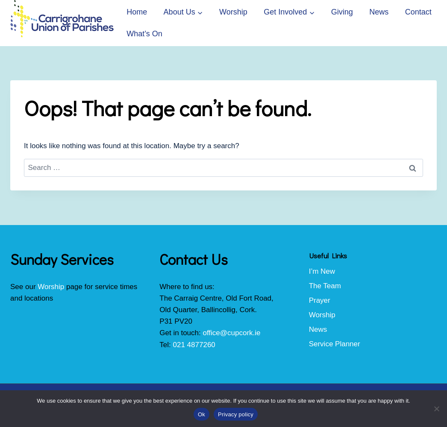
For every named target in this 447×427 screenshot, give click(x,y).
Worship (233, 12)
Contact (418, 12)
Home (136, 12)
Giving (342, 12)
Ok (201, 414)
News (378, 12)
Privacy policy (235, 414)
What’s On (144, 33)
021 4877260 (194, 345)
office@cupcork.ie (231, 333)
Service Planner (334, 344)
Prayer (319, 300)
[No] (436, 408)
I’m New (322, 271)
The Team (325, 286)
